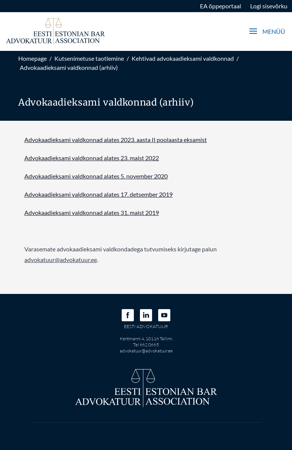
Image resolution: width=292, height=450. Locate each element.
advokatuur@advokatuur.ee (146, 351)
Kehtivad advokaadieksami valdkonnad (183, 58)
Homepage (32, 58)
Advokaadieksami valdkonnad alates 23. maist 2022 (91, 157)
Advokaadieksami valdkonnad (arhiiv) (69, 67)
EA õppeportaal (220, 5)
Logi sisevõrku (268, 5)
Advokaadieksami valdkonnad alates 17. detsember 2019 (98, 194)
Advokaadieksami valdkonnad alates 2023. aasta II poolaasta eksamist (115, 139)
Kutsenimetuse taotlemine (89, 58)
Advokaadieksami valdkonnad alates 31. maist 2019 (91, 212)
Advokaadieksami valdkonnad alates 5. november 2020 (96, 176)
